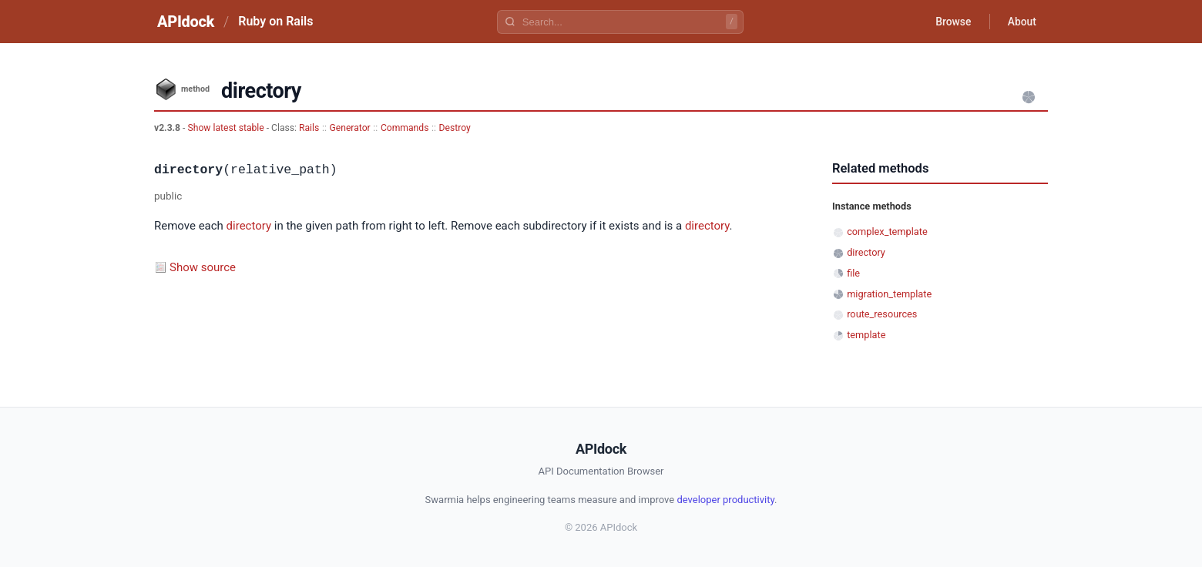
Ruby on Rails (275, 21)
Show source (203, 267)
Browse (951, 21)
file (853, 273)
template (866, 335)
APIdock (185, 21)
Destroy (455, 127)
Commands (405, 127)
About (1021, 21)
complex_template (887, 231)
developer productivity (725, 499)
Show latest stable (226, 127)
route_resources (882, 314)
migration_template (889, 294)
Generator (349, 127)
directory (249, 226)
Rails (309, 127)
